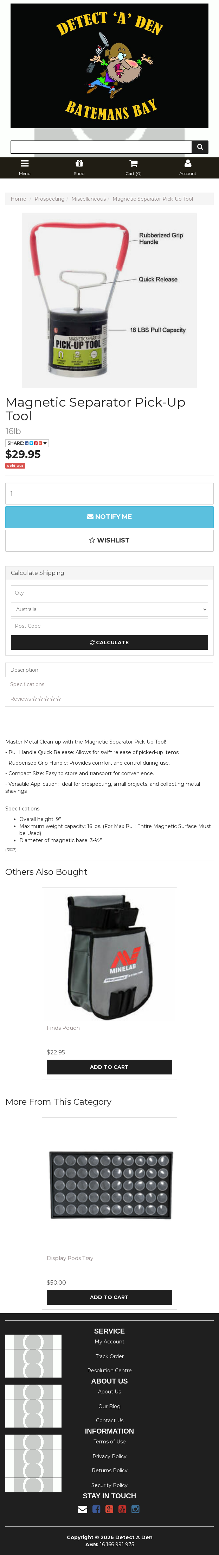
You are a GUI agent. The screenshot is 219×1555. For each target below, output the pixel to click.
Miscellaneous (88, 199)
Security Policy (109, 1485)
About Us (109, 1391)
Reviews (35, 699)
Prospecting (49, 199)
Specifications (27, 684)
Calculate (109, 642)
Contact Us (109, 1420)
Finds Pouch (63, 1027)
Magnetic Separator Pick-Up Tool (152, 199)
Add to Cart (109, 1067)
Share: (27, 443)
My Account (109, 1341)
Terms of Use (110, 1441)
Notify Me (109, 517)
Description (24, 670)
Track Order (110, 1356)
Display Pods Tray (70, 1258)
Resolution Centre (109, 1370)
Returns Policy (110, 1470)
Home (18, 199)
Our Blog (109, 1406)
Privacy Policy (109, 1456)
